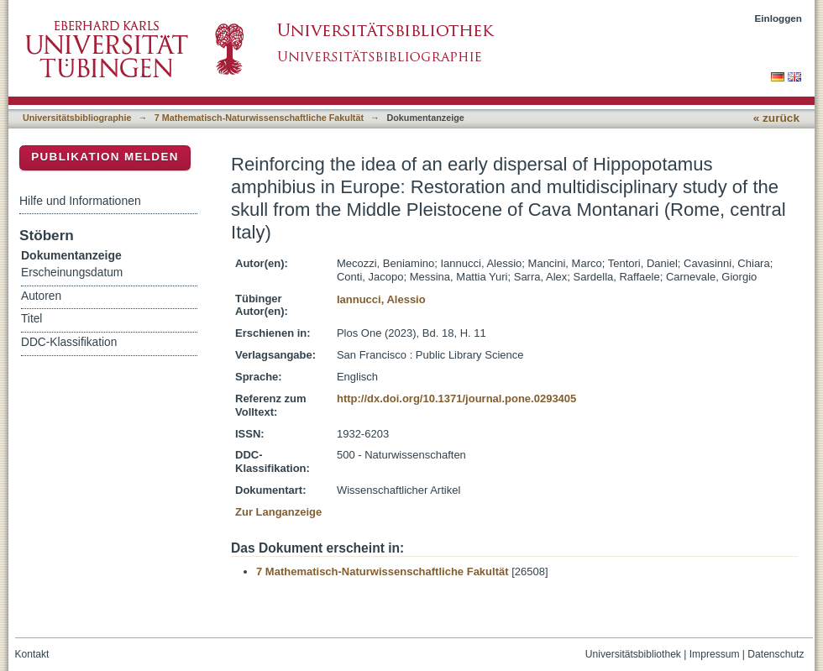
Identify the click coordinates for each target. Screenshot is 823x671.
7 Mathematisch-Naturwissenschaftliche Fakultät (259, 118)
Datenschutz (775, 654)
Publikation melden (105, 156)
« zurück (776, 118)
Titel (31, 318)
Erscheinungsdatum (72, 272)
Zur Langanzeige (278, 512)
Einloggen (779, 18)
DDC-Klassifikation (69, 342)
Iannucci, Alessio (381, 299)
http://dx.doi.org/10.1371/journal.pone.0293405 (456, 398)
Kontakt (32, 654)
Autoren (41, 296)
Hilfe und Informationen (80, 200)
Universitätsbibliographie (77, 118)
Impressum (714, 654)
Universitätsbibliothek (633, 654)
